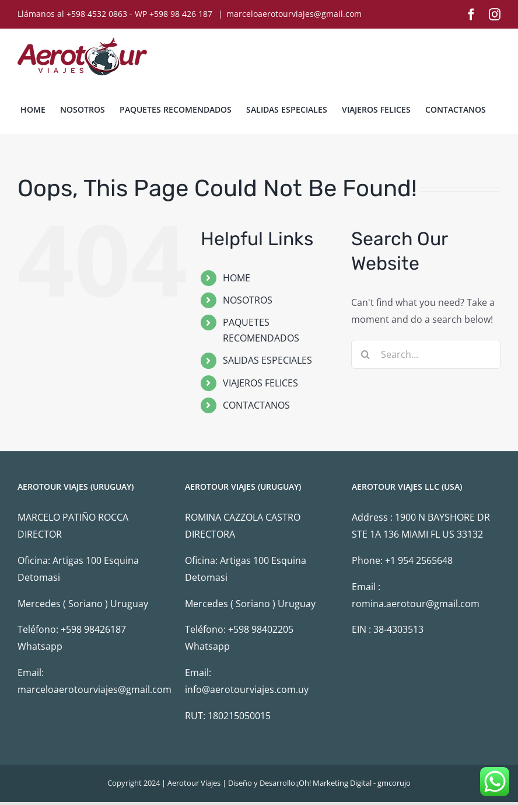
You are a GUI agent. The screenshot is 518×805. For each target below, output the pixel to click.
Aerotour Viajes (193, 783)
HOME (236, 277)
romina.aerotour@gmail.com (416, 603)
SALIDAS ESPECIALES (267, 360)
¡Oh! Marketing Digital (334, 783)
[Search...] (426, 354)
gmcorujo (394, 783)
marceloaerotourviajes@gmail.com (294, 13)
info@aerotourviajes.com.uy (247, 689)
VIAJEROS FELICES (260, 383)
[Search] (365, 354)
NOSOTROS (247, 300)
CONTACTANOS (256, 405)
